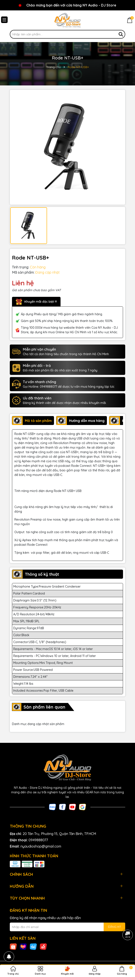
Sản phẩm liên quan (44, 707)
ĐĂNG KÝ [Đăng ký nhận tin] (114, 927)
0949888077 (38, 840)
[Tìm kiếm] (121, 34)
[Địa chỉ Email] (67, 927)
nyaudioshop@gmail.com (40, 846)
